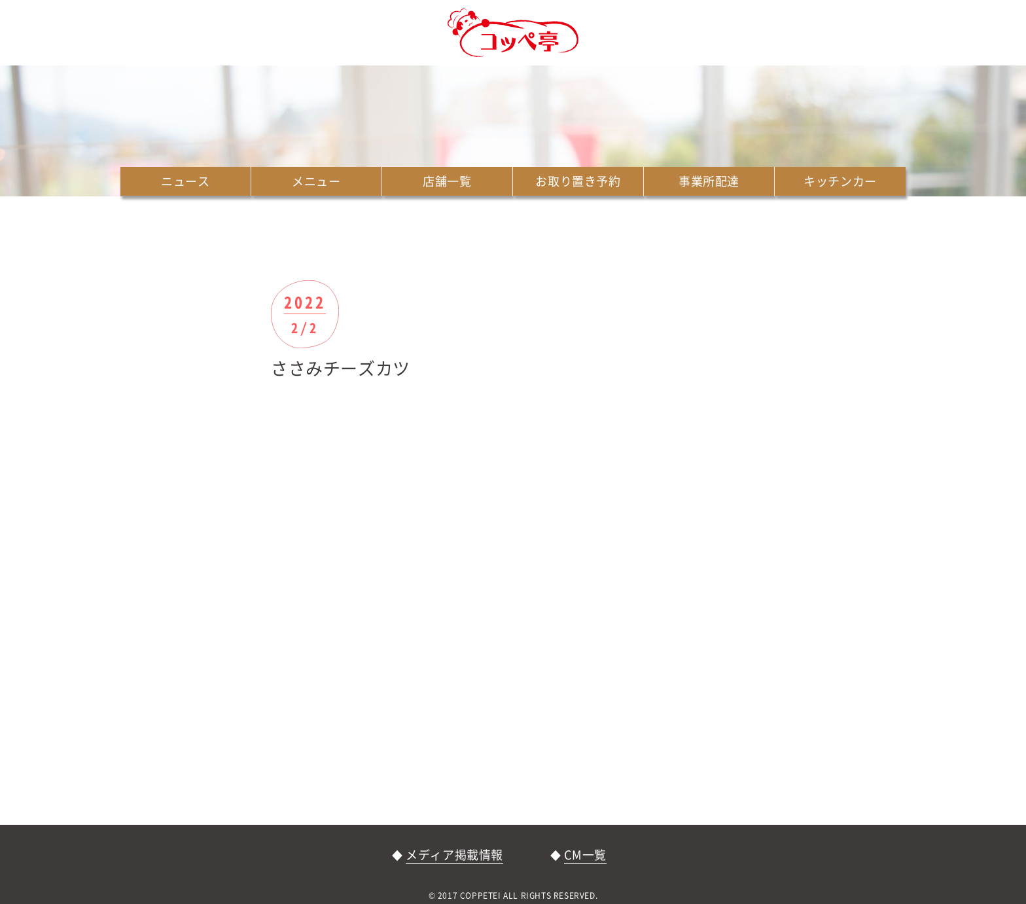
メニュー (316, 181)
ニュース (185, 181)
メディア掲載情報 (454, 854)
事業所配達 (709, 181)
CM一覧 (585, 854)
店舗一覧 (447, 181)
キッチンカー (840, 181)
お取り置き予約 (577, 181)
